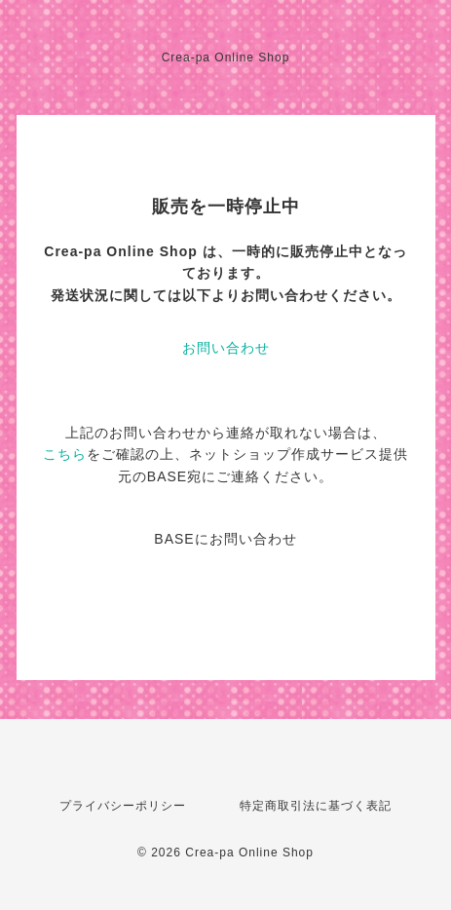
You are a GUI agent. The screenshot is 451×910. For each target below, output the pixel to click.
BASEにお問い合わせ (225, 539)
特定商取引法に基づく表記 (316, 806)
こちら (65, 454)
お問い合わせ (226, 348)
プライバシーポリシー (122, 806)
